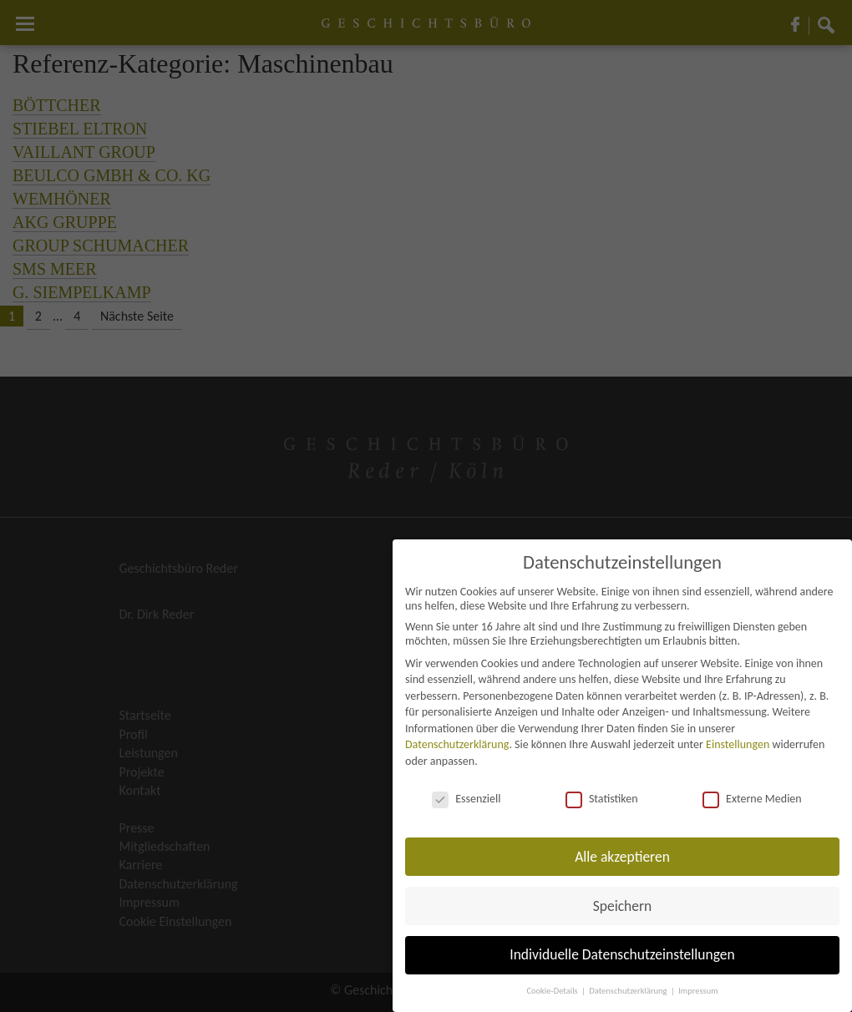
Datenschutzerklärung (457, 744)
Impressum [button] (698, 990)
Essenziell (466, 799)
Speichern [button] (622, 906)
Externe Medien (752, 799)
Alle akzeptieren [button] (622, 857)
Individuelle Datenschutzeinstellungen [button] (622, 954)
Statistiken (601, 799)
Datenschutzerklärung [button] (629, 990)
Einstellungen (737, 744)
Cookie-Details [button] (553, 990)
